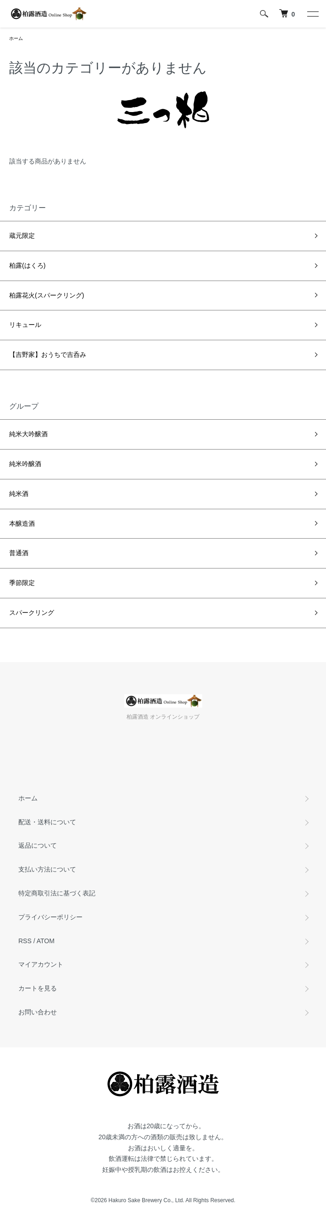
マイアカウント (40, 964)
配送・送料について (47, 822)
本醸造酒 (22, 523)
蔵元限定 (22, 235)
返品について (37, 845)
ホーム (16, 38)
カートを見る (37, 988)
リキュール (25, 324)
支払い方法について (47, 869)
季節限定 (22, 582)
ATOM (46, 941)
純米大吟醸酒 (28, 434)
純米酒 (18, 493)
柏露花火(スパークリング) (46, 295)
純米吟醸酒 (25, 463)
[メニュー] (312, 14)
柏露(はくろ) (27, 265)
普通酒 (18, 553)
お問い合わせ (37, 1012)
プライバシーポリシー (50, 917)
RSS (25, 941)
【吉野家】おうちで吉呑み (47, 354)
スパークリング (31, 612)
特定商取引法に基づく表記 (56, 893)
